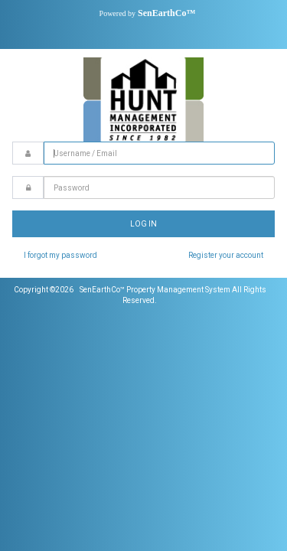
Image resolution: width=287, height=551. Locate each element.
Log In (143, 224)
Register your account (225, 255)
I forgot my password (60, 255)
